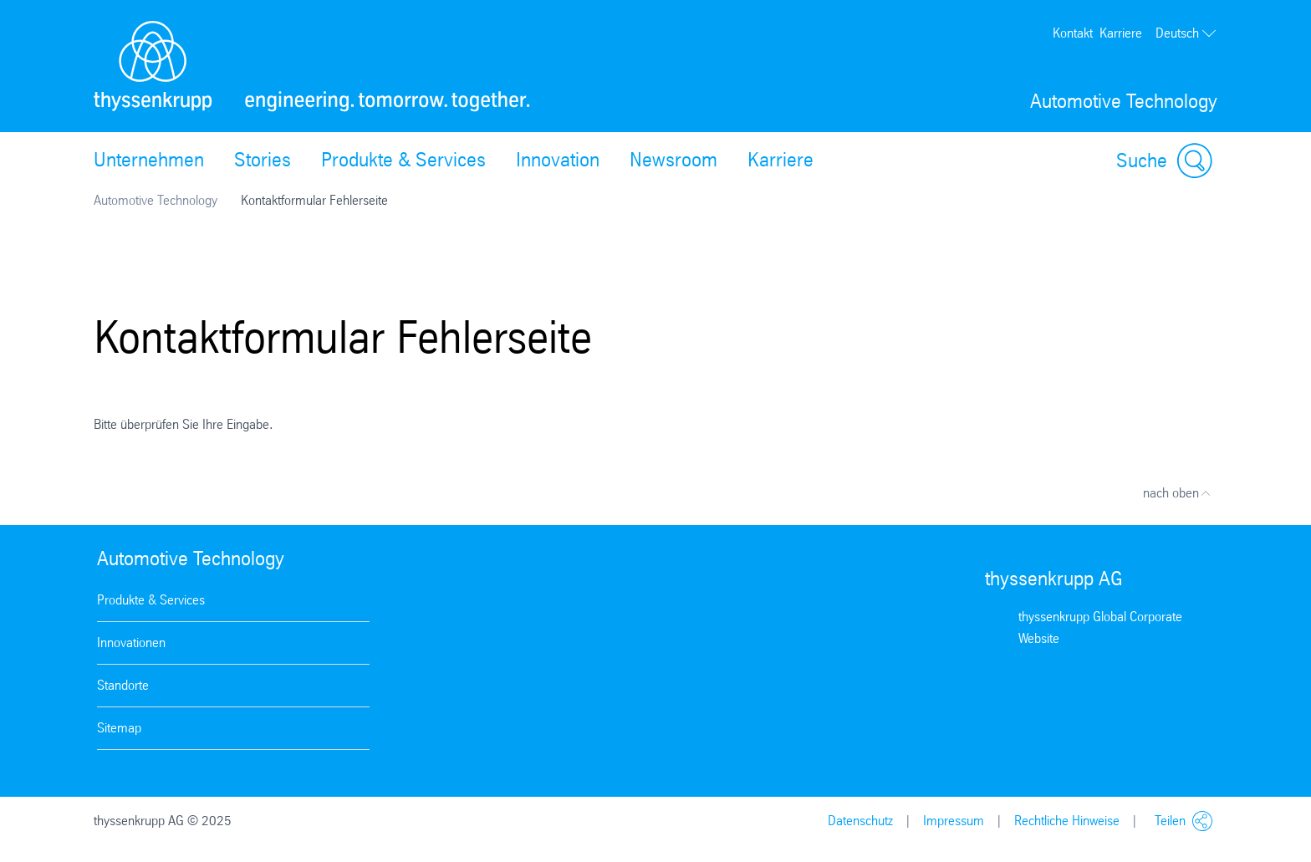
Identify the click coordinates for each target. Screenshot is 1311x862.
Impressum (953, 821)
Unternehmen (149, 159)
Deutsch (1186, 33)
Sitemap (119, 728)
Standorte (123, 685)
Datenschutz (860, 821)
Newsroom (673, 159)
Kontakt (1073, 33)
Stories (262, 159)
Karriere (1120, 33)
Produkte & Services (403, 159)
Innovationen (131, 642)
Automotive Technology (155, 200)
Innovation (557, 159)
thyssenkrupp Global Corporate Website (1100, 627)
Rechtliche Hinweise (1067, 821)
